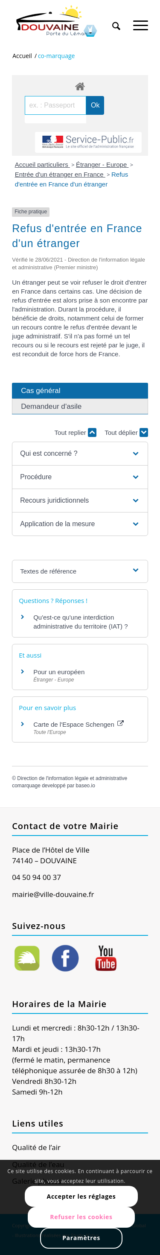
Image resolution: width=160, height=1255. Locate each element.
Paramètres (81, 1238)
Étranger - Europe (102, 164)
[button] (80, 453)
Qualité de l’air (36, 1147)
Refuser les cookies (81, 1217)
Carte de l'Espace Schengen (78, 724)
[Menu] (140, 21)
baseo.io (85, 786)
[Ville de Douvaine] (66, 21)
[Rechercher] (116, 21)
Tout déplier (126, 432)
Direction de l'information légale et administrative (72, 778)
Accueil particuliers (42, 164)
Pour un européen (58, 672)
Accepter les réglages (81, 1196)
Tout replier (75, 432)
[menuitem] (116, 18)
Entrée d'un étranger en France (60, 174)
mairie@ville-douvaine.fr (53, 894)
